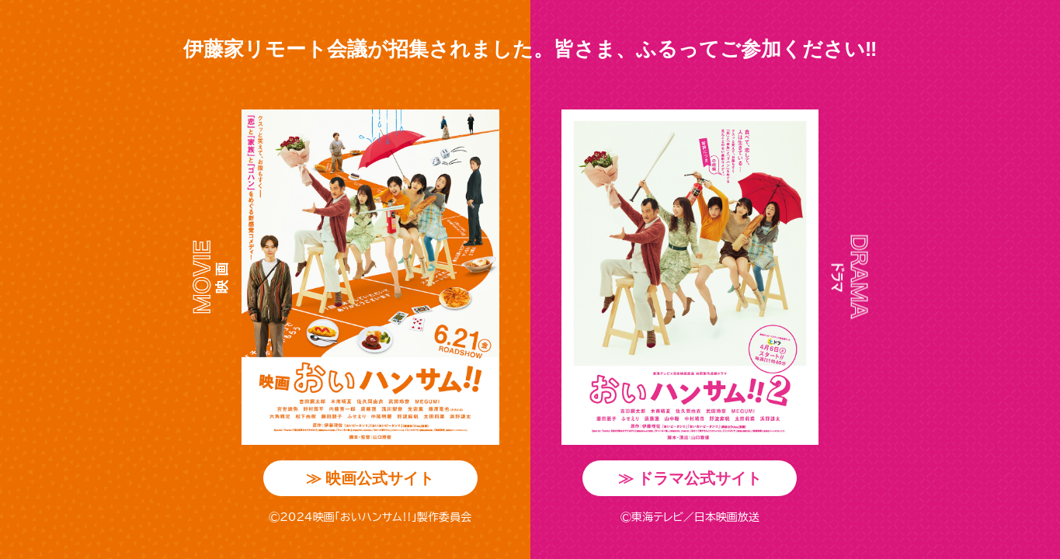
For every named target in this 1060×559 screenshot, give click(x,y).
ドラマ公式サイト (690, 478)
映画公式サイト (370, 478)
